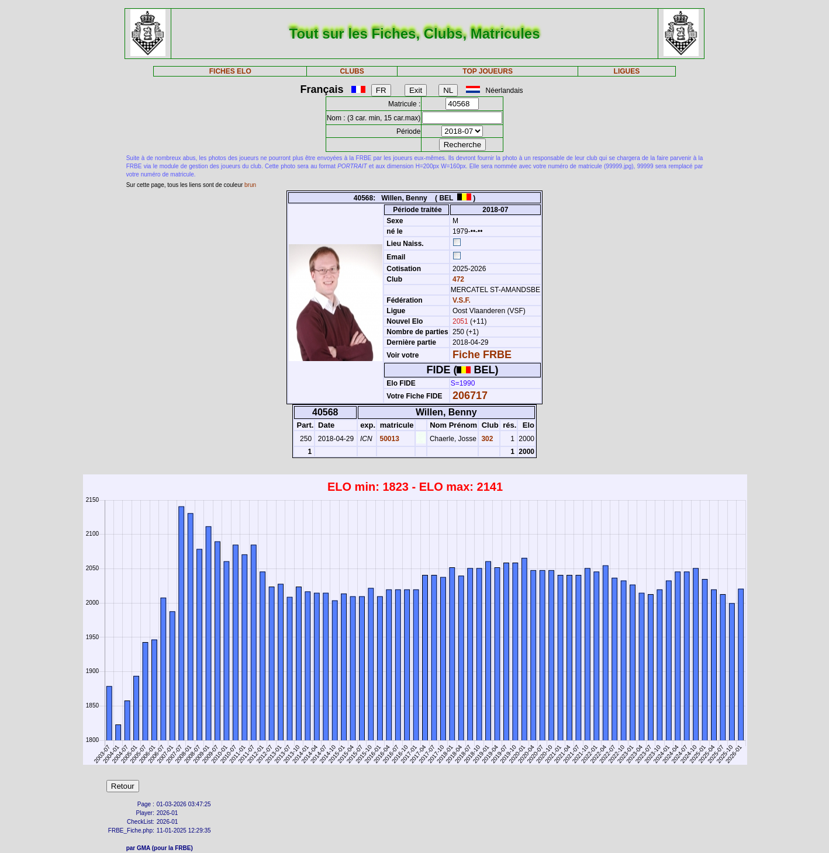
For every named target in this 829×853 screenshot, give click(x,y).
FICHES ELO (230, 71)
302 (486, 439)
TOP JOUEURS (487, 71)
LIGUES (627, 71)
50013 (388, 439)
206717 (470, 395)
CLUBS (352, 71)
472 (457, 279)
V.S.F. (462, 300)
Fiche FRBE (482, 354)
